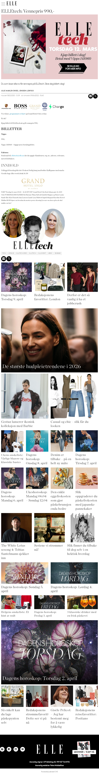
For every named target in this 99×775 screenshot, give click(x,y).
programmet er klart (17, 114)
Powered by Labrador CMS (49, 772)
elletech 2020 (22, 253)
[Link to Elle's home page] (49, 749)
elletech (32, 253)
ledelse (11, 253)
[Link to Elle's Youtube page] (15, 749)
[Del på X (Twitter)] (95, 96)
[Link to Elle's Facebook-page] (9, 749)
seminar (58, 253)
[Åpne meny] (3, 3)
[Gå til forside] (12, 3)
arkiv (50, 253)
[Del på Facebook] (90, 96)
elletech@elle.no (17, 156)
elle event (42, 253)
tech (4, 253)
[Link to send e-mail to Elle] (22, 749)
